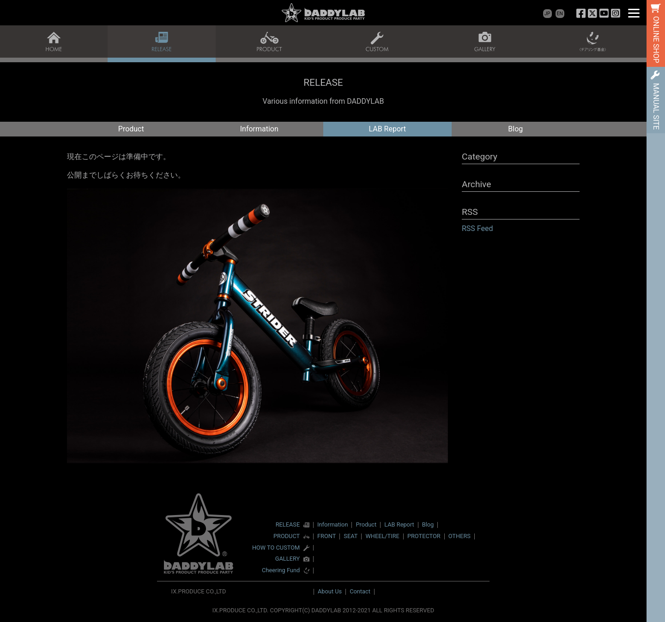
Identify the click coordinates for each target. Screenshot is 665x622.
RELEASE (288, 525)
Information (259, 128)
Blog (515, 128)
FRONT (326, 536)
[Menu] (634, 12)
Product (131, 128)
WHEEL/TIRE (382, 536)
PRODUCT (286, 536)
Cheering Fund (281, 571)
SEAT (350, 536)
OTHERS (459, 536)
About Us (330, 591)
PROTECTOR (424, 536)
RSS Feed (477, 228)
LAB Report (387, 128)
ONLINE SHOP (656, 39)
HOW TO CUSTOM (276, 548)
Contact (360, 591)
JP (547, 14)
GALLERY (287, 559)
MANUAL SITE (656, 106)
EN (560, 14)
